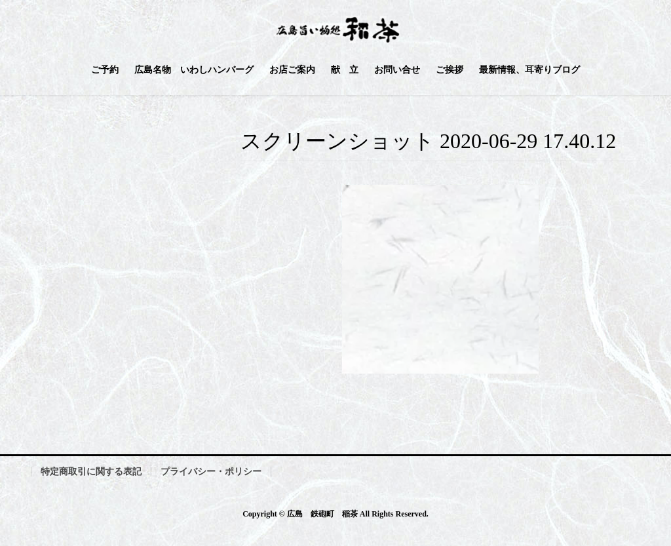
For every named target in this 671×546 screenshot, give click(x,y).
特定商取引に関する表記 (91, 472)
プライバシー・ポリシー (211, 472)
